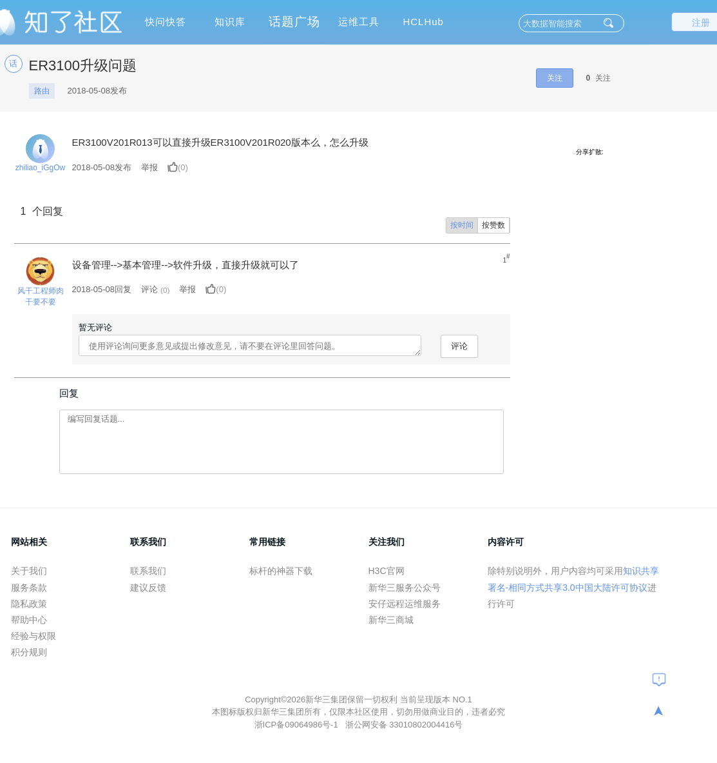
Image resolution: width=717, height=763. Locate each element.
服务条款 (29, 587)
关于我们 (29, 571)
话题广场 (294, 21)
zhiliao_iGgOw (40, 167)
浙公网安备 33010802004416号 (404, 724)
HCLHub (423, 21)
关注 (554, 78)
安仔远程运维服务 (404, 604)
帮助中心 (29, 620)
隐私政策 (29, 604)
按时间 (461, 225)
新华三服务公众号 (404, 587)
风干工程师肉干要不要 (40, 296)
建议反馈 (148, 587)
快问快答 (165, 21)
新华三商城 (391, 620)
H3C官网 (386, 571)
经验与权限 (33, 636)
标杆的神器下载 (280, 571)
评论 (149, 289)
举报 (149, 167)
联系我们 (148, 571)
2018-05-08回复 (102, 289)
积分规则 (29, 652)
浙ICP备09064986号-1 (297, 724)
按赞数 (493, 225)
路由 (42, 90)
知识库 (230, 21)
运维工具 (358, 21)
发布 (102, 167)
